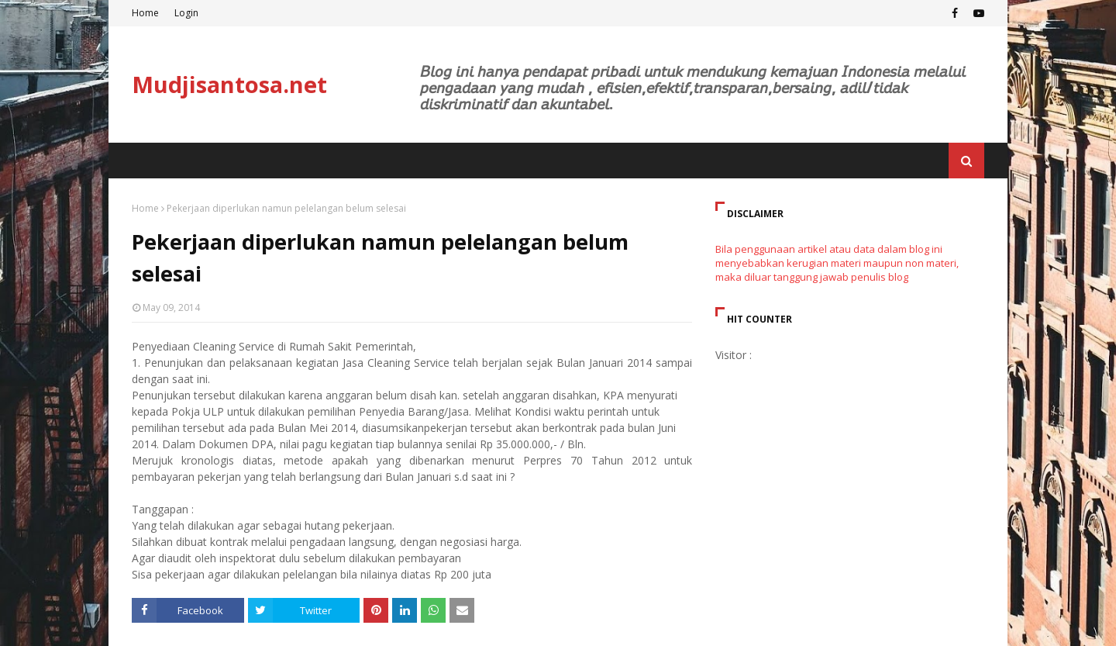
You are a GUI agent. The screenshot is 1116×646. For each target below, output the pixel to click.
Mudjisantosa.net (229, 84)
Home (145, 12)
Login (186, 12)
